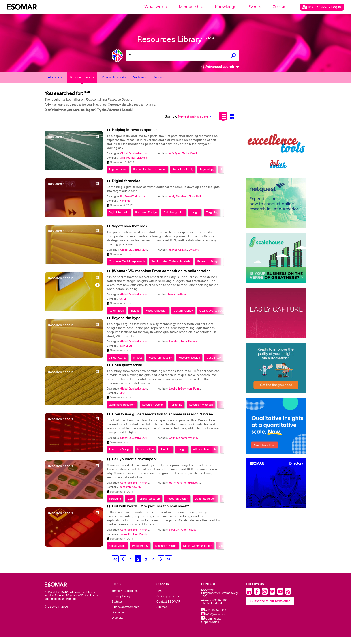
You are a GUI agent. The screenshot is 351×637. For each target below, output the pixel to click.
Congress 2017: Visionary (135, 482)
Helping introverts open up (135, 130)
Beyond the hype (126, 318)
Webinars (139, 77)
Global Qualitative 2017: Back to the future (146, 153)
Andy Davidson (178, 196)
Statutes (117, 601)
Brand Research (149, 499)
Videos (159, 77)
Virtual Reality (117, 357)
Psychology (207, 169)
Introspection (145, 449)
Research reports (114, 77)
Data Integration (173, 212)
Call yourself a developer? (134, 459)
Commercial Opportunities (211, 620)
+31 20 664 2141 (214, 610)
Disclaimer (119, 612)
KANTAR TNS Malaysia (133, 157)
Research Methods (201, 405)
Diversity (117, 617)
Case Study (214, 357)
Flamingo (125, 200)
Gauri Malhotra (178, 438)
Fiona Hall (195, 196)
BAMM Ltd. (126, 346)
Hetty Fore (175, 482)
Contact (280, 7)
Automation (116, 310)
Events (254, 7)
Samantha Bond (177, 294)
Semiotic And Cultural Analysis (170, 261)
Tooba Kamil (189, 153)
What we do (155, 7)
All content (55, 77)
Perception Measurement (149, 169)
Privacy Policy (121, 596)
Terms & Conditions (125, 590)
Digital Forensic (118, 212)
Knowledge (225, 7)
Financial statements (125, 607)
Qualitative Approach (212, 310)
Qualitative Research (122, 405)
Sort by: (171, 116)
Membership (191, 7)
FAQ (159, 590)
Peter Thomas (189, 341)
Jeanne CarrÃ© (178, 250)
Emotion (166, 449)
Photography (140, 546)
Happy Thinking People (133, 534)
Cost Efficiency (183, 310)
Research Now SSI (130, 487)
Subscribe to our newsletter (270, 601)
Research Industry (160, 357)
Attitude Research (204, 449)
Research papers (82, 77)
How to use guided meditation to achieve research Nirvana (162, 414)
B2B (130, 499)
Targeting (212, 212)
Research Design (146, 212)
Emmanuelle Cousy (200, 250)
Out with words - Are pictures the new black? (150, 506)
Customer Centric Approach (127, 261)
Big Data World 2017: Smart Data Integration (147, 196)
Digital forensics (126, 181)
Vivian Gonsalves (198, 438)
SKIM (122, 299)
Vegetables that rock (129, 226)
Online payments (167, 596)
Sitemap (161, 607)
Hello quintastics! (127, 365)
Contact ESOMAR (168, 601)
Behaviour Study (182, 169)
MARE (123, 393)
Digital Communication (197, 546)
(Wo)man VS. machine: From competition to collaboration (161, 271)
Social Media (117, 546)
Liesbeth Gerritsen (180, 388)
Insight (195, 212)
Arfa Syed (175, 153)
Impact (137, 357)
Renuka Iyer (190, 482)
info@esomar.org (214, 614)
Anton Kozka (188, 530)
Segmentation (117, 169)
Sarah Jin (174, 530)
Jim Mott (174, 341)
